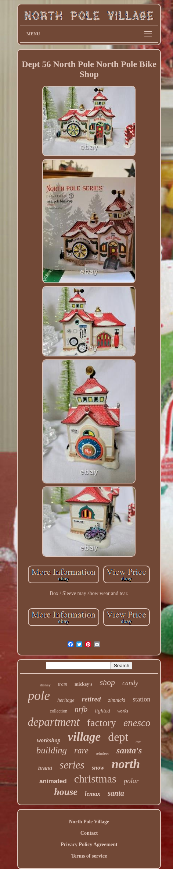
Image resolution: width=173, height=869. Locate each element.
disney (45, 685)
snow (98, 767)
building (51, 750)
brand (45, 768)
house (66, 792)
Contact (89, 833)
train (62, 684)
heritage (66, 700)
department (54, 721)
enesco (136, 722)
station (141, 699)
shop (107, 682)
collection (58, 711)
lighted (102, 711)
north (126, 764)
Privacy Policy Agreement (89, 844)
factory (101, 722)
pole (39, 696)
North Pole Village (89, 821)
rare (81, 750)
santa (116, 793)
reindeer (102, 753)
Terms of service (89, 856)
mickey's (83, 684)
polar (131, 781)
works (123, 711)
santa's (129, 750)
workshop (48, 740)
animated (53, 781)
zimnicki (116, 700)
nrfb (81, 709)
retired (91, 699)
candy (130, 683)
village (84, 736)
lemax (93, 793)
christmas (95, 779)
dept (118, 736)
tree (138, 742)
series (72, 765)
